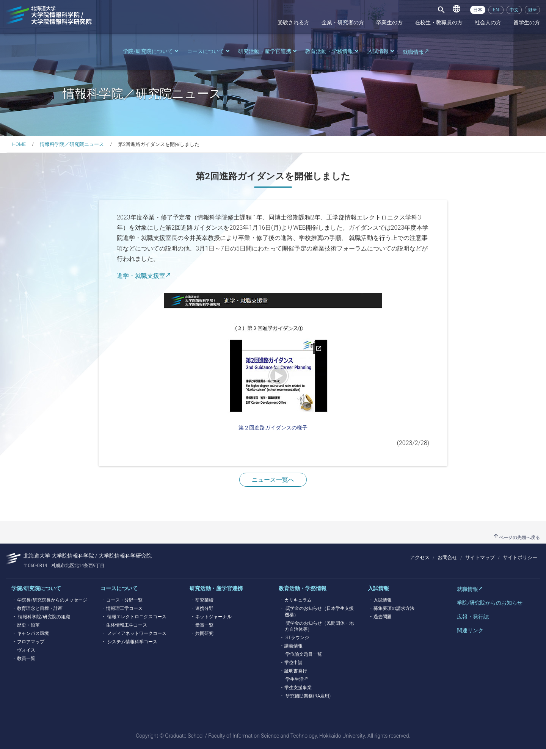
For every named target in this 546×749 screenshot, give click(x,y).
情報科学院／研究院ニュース (72, 144)
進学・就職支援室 (141, 275)
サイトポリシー (520, 557)
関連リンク (470, 630)
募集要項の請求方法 (393, 608)
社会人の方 (488, 22)
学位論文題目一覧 (304, 654)
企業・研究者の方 (343, 22)
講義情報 (293, 646)
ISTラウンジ (296, 637)
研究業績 (204, 600)
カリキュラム (298, 600)
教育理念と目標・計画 (40, 608)
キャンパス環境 (33, 633)
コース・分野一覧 (124, 600)
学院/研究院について (151, 51)
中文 (514, 10)
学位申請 (293, 662)
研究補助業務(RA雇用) (308, 696)
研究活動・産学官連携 (268, 51)
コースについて (209, 51)
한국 (532, 10)
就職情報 (413, 52)
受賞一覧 (204, 625)
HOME (19, 144)
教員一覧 (26, 658)
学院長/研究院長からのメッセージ (52, 600)
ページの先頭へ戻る (516, 537)
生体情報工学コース (126, 625)
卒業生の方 (389, 22)
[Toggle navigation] (441, 10)
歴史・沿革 (28, 625)
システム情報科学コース (132, 641)
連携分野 (204, 608)
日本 (477, 10)
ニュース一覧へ (273, 479)
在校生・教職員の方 (439, 22)
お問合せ (447, 557)
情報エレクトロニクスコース (136, 616)
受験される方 (293, 22)
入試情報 (381, 51)
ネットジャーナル (213, 616)
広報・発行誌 (473, 617)
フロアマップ (30, 641)
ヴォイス (26, 650)
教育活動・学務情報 (332, 51)
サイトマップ (480, 557)
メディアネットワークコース (136, 633)
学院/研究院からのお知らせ (489, 603)
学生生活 (295, 679)
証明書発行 (295, 671)
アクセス (420, 557)
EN (496, 10)
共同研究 (204, 633)
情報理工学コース (124, 608)
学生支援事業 (298, 687)
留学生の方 (526, 22)
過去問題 (382, 616)
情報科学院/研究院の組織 (44, 616)
